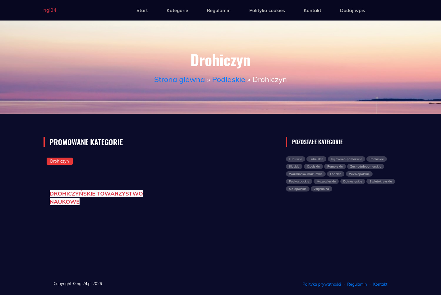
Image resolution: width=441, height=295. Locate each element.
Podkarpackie (299, 181)
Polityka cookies (267, 10)
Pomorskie (335, 166)
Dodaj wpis (352, 10)
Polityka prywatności (322, 284)
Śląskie (294, 166)
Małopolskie (298, 189)
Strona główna (179, 79)
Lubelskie (316, 159)
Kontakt (312, 10)
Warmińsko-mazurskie (306, 174)
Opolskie (313, 166)
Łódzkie (336, 174)
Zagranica (321, 189)
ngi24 (50, 10)
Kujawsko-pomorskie (346, 159)
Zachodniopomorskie (365, 166)
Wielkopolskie (359, 174)
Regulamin (219, 10)
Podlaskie (228, 79)
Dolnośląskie (352, 181)
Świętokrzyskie (381, 181)
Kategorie (177, 10)
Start (142, 10)
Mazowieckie (326, 181)
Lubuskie (295, 159)
